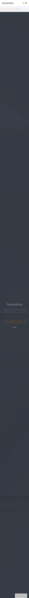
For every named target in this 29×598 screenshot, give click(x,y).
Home (3, 9)
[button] (23, 3)
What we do (9, 9)
